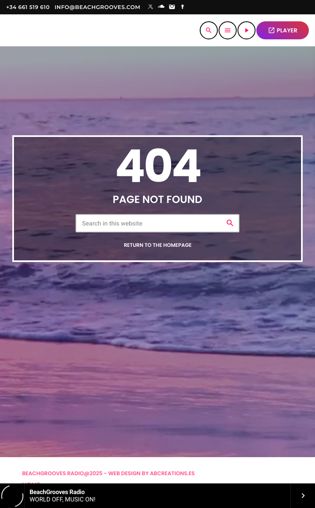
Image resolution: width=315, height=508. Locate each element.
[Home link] (64, 30)
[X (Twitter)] (150, 7)
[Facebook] (183, 7)
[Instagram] (172, 7)
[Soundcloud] (161, 7)
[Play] (246, 30)
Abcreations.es (172, 473)
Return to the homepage (158, 245)
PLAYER (282, 30)
